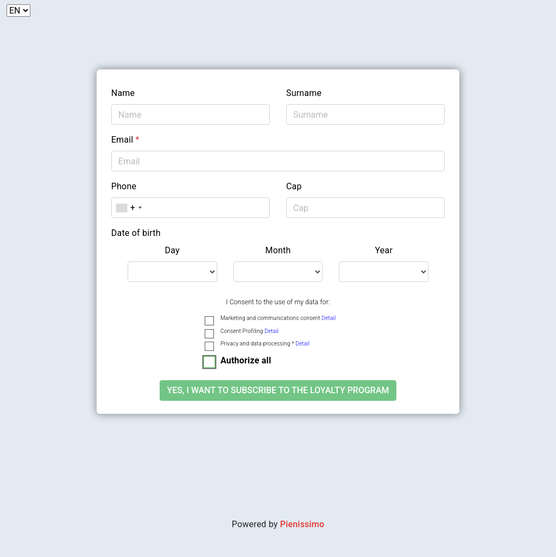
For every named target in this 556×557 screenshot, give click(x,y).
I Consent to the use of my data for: (278, 302)
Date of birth (136, 233)
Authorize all (245, 360)
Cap (294, 186)
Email (125, 140)
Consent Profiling (249, 331)
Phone (123, 186)
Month (277, 250)
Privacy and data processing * (264, 344)
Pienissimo (302, 524)
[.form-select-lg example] (172, 271)
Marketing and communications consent (278, 318)
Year (384, 250)
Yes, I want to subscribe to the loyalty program (278, 390)
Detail (328, 318)
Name (123, 93)
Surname (303, 93)
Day (172, 250)
